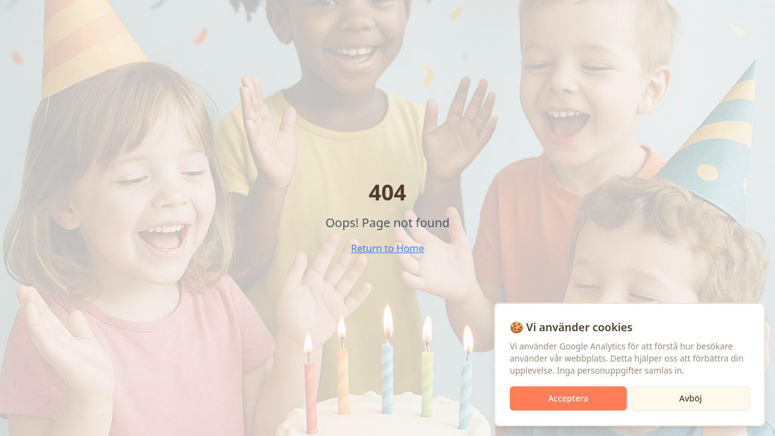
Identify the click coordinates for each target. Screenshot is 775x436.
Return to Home (387, 248)
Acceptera (568, 398)
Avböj (690, 398)
